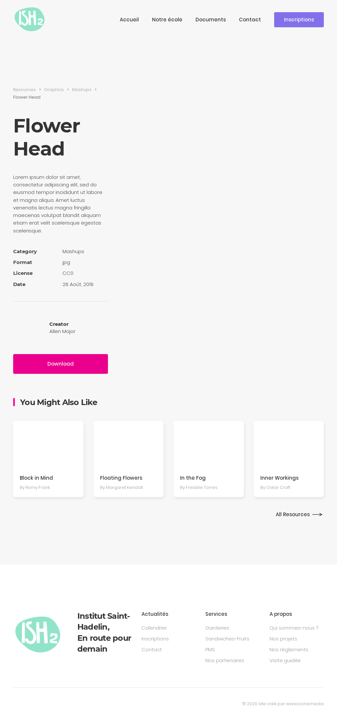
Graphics (54, 89)
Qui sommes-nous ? (294, 627)
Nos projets (283, 638)
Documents (210, 19)
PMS (210, 649)
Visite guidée (285, 660)
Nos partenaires (224, 660)
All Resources (293, 514)
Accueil (129, 19)
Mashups (81, 89)
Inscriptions (299, 19)
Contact (250, 19)
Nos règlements (289, 649)
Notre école (167, 19)
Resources (24, 89)
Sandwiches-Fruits (227, 638)
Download (60, 363)
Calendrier (154, 627)
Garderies (217, 627)
